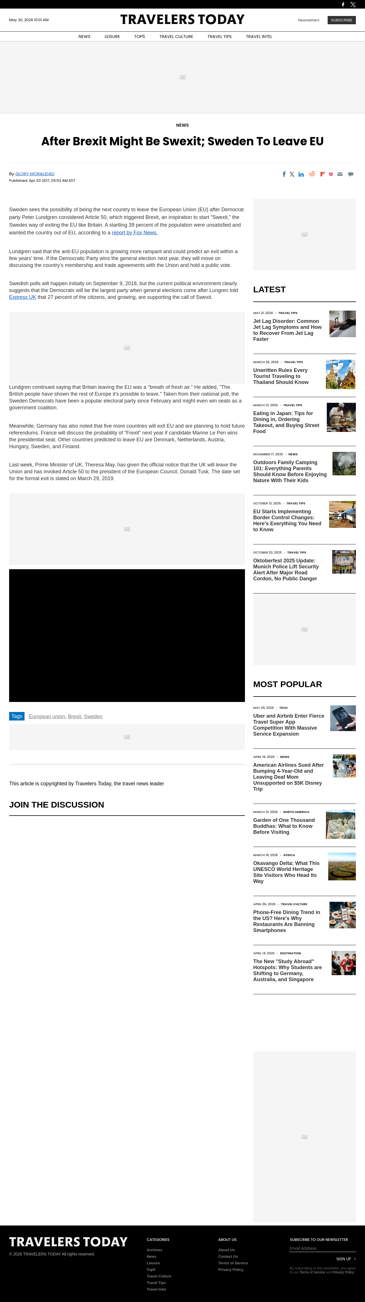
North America (296, 812)
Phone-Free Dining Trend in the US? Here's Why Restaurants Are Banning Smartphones (286, 921)
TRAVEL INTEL (259, 36)
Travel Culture (294, 904)
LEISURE (112, 36)
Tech (283, 707)
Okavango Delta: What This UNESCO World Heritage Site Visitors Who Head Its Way (286, 872)
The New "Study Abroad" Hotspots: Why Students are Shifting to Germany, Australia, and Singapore (287, 970)
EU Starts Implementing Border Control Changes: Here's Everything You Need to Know (287, 520)
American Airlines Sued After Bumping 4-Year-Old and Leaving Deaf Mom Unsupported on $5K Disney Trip (288, 777)
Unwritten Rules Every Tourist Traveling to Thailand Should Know (281, 376)
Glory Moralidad (34, 174)
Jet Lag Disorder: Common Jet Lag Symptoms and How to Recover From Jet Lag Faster (287, 330)
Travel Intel (156, 1289)
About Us (226, 1250)
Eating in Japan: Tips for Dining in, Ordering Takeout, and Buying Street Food (286, 422)
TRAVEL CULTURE (176, 36)
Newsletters (308, 20)
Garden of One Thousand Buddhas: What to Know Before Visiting (284, 826)
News (182, 125)
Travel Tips (287, 313)
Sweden (93, 716)
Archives (154, 1250)
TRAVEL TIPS (220, 36)
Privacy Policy (231, 1269)
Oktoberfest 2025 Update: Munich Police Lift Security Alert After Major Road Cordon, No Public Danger (286, 569)
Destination (290, 953)
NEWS (84, 36)
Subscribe (341, 20)
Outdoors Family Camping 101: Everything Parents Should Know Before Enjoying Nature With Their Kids (290, 471)
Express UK (22, 297)
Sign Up (343, 1259)
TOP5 (139, 36)
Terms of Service (233, 1263)
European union (47, 716)
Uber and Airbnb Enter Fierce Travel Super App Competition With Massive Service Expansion (288, 725)
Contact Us (228, 1256)
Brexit (74, 716)
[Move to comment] (351, 174)
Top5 (151, 1269)
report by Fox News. (135, 233)
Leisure (153, 1263)
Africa (289, 855)
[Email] (340, 174)
